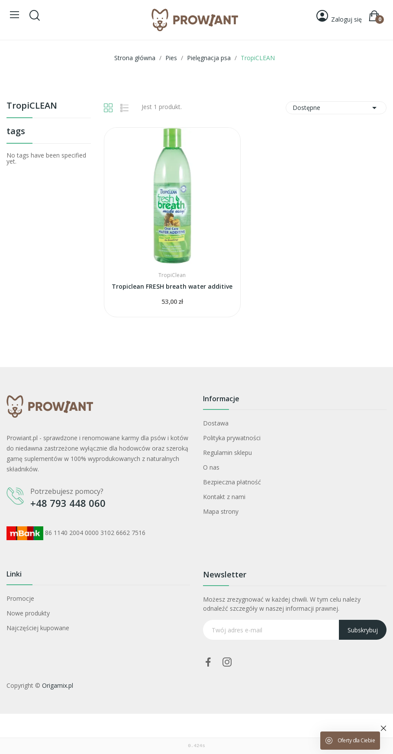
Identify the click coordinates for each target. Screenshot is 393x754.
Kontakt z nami (224, 497)
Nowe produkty (28, 613)
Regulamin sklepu (227, 452)
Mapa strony (220, 511)
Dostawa (216, 423)
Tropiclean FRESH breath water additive (172, 286)
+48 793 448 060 (68, 503)
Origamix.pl (57, 685)
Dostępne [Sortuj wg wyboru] (336, 108)
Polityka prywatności (232, 438)
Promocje (20, 598)
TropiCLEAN (31, 106)
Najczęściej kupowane (37, 628)
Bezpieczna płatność (232, 482)
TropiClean (172, 275)
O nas (211, 467)
